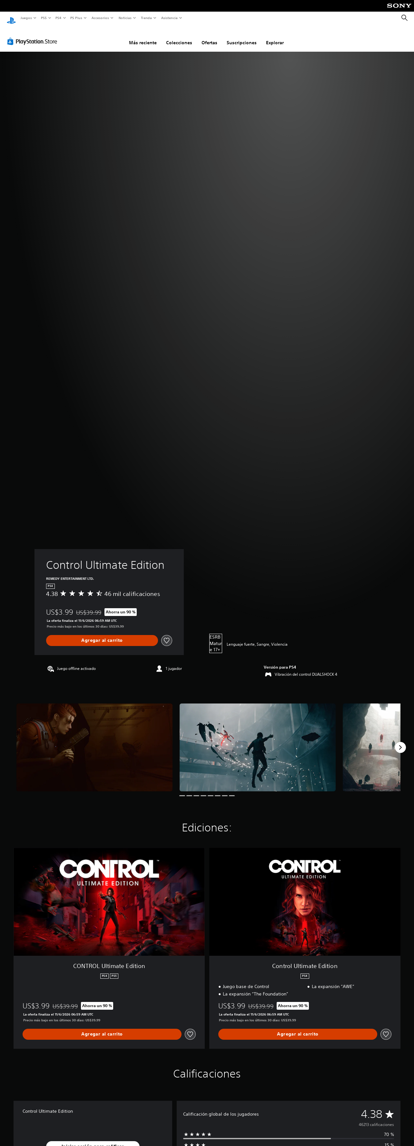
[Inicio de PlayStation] (11, 18)
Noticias (125, 18)
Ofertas (209, 36)
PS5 (44, 18)
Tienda (146, 18)
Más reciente (143, 36)
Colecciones (179, 36)
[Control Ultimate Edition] (94, 741)
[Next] (400, 741)
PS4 (58, 18)
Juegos (26, 18)
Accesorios (100, 18)
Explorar (275, 36)
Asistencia (169, 18)
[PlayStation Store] (33, 35)
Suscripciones (242, 36)
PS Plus (76, 18)
